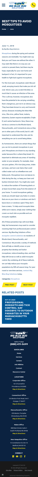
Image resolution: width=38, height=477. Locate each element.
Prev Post (9, 285)
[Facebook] (25, 456)
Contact (19, 368)
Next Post (28, 285)
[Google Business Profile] (13, 456)
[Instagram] (21, 456)
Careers (19, 361)
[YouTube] (17, 456)
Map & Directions (19, 389)
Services (19, 357)
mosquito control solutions (13, 236)
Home (19, 353)
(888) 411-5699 (19, 344)
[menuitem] (9, 470)
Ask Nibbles (19, 364)
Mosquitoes (6, 53)
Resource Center (19, 372)
